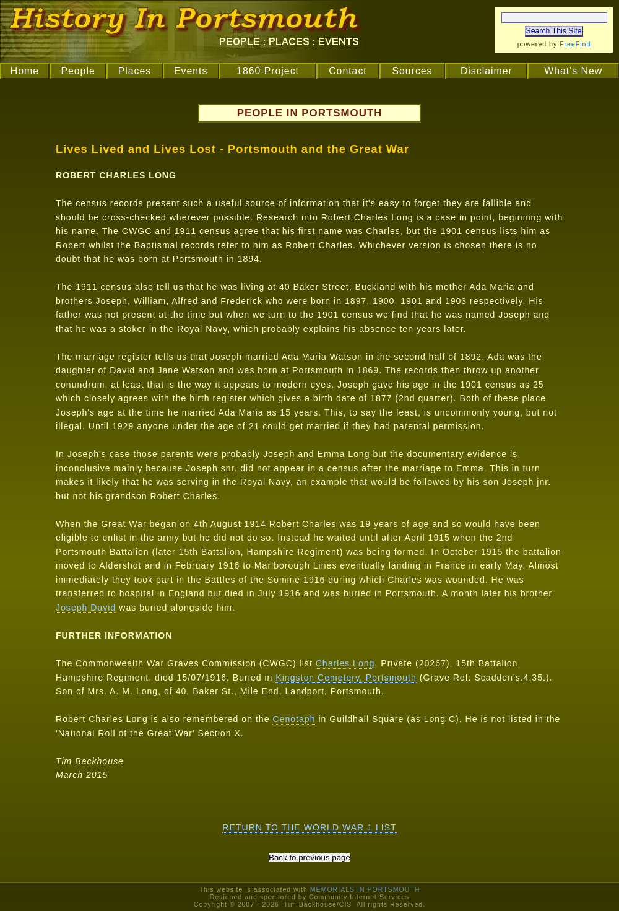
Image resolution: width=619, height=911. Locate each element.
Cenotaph (293, 719)
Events (190, 71)
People (78, 71)
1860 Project (267, 71)
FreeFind (575, 44)
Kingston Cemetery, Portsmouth (345, 677)
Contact (348, 71)
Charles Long (345, 663)
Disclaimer (487, 71)
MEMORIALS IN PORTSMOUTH (365, 889)
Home (25, 71)
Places (135, 71)
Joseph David (86, 607)
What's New (573, 71)
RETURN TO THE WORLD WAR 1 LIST (309, 827)
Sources (412, 71)
